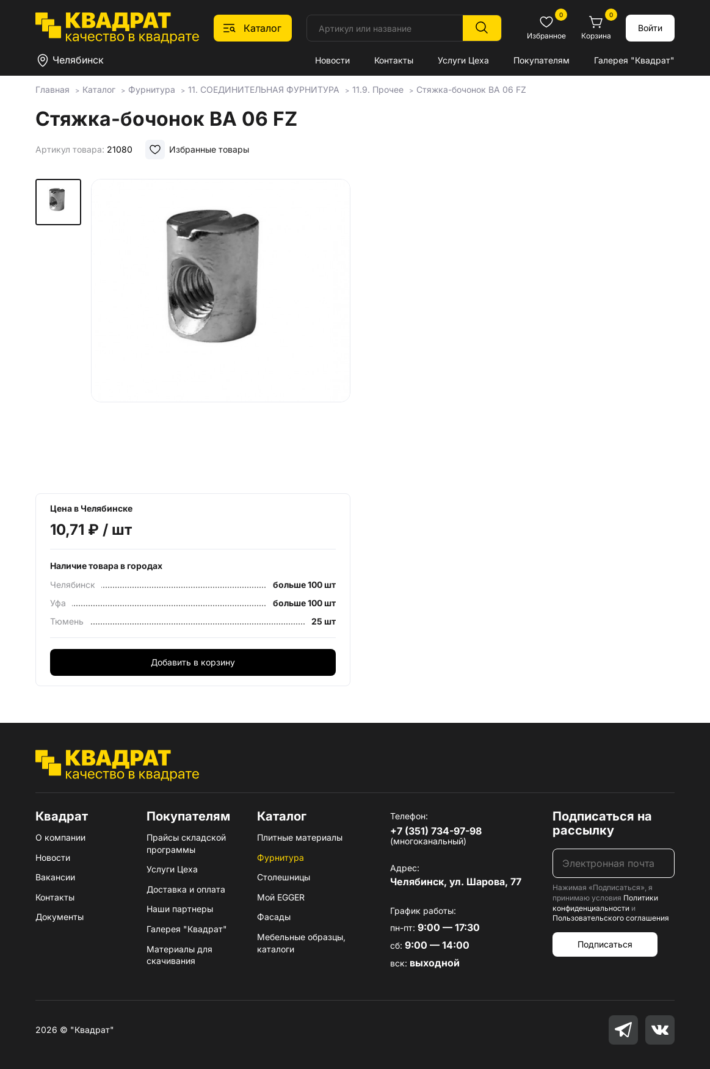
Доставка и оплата (186, 889)
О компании (60, 837)
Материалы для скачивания (179, 955)
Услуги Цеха (463, 60)
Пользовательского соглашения (610, 917)
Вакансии (55, 877)
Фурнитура (280, 857)
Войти (650, 28)
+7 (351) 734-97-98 (436, 830)
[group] (220, 332)
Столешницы (283, 877)
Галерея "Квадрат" (634, 60)
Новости (332, 60)
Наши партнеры (180, 909)
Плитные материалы (299, 837)
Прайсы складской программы (186, 843)
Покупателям (541, 60)
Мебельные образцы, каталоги (301, 943)
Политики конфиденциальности (605, 903)
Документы (59, 916)
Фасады (274, 916)
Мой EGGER (281, 897)
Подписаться (605, 944)
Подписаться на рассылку (602, 823)
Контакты (393, 60)
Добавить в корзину (193, 662)
